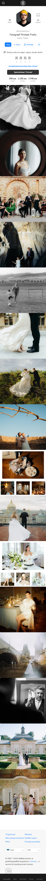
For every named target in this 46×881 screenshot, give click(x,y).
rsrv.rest (33, 861)
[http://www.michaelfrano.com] (39, 44)
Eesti (10, 850)
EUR (29, 850)
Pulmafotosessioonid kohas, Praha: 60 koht (23, 66)
